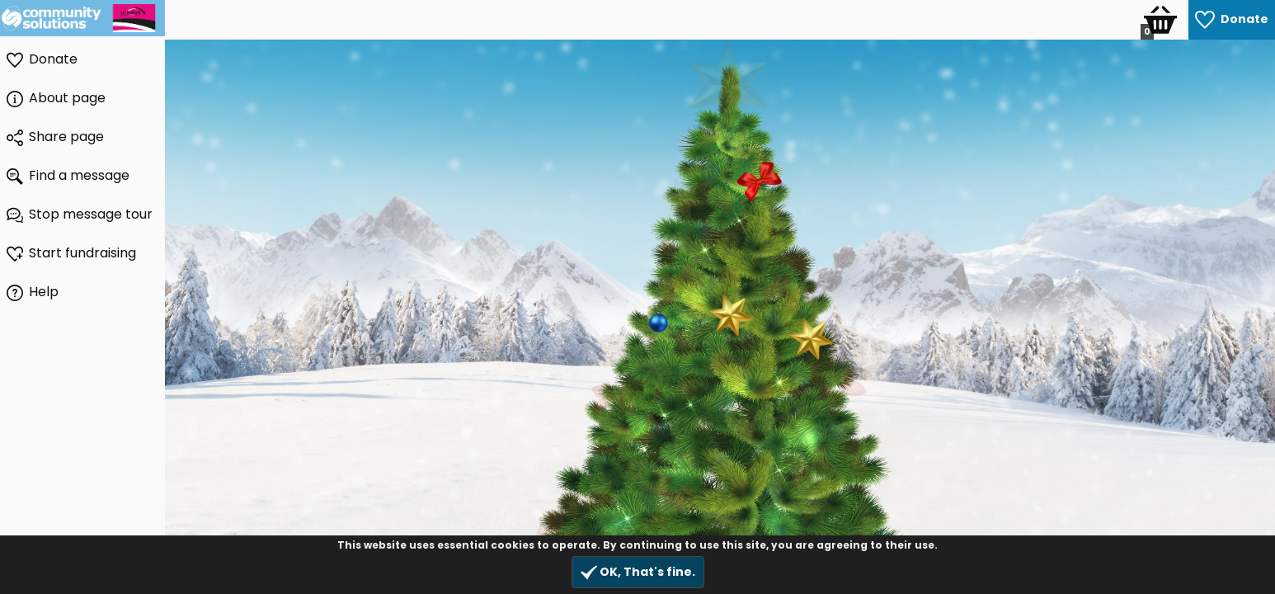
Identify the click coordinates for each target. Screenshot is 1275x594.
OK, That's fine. (638, 572)
